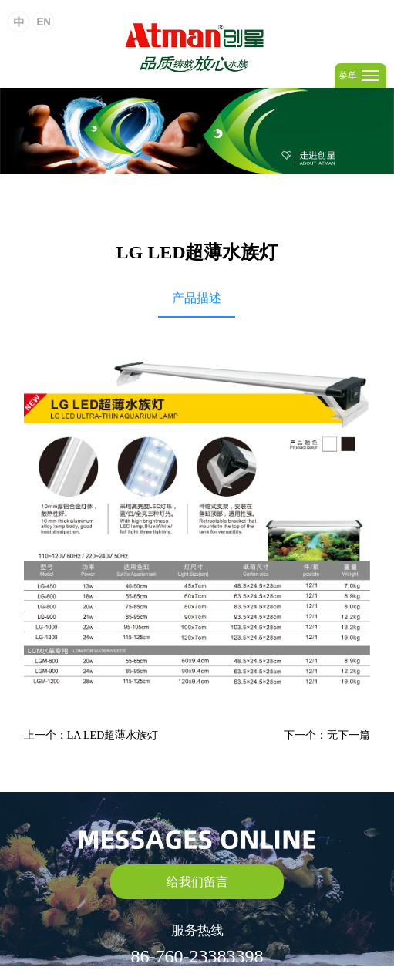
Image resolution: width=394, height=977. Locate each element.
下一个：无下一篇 (327, 735)
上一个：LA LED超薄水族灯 (91, 735)
